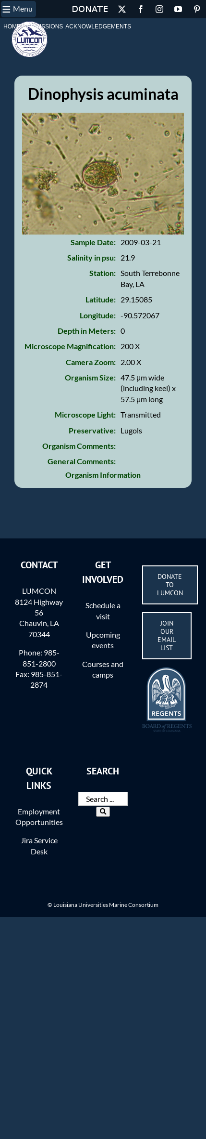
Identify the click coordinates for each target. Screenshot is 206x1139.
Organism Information (103, 474)
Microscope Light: (85, 414)
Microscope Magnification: (70, 346)
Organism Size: (90, 377)
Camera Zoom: (91, 362)
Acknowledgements (98, 26)
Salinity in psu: (91, 257)
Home (12, 26)
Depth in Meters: (87, 330)
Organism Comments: (79, 445)
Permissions (43, 26)
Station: (102, 272)
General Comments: (82, 461)
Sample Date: (93, 242)
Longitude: (98, 315)
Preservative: (92, 430)
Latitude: (100, 299)
